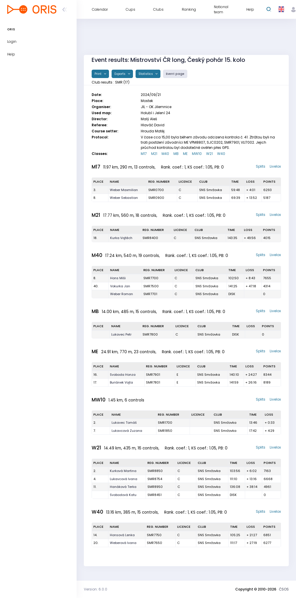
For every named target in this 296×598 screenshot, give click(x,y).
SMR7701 (150, 294)
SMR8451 (154, 495)
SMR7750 (154, 535)
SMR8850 (155, 471)
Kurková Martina (123, 471)
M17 (144, 153)
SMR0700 (156, 190)
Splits (260, 166)
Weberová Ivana (123, 542)
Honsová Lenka (122, 535)
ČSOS (284, 589)
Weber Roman (121, 294)
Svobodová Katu (123, 495)
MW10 (197, 153)
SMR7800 (150, 334)
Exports (120, 74)
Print (98, 74)
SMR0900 (156, 197)
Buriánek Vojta (121, 382)
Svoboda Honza (123, 374)
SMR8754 (154, 479)
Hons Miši (118, 278)
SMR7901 (153, 374)
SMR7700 (150, 278)
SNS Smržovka (210, 190)
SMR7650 (154, 542)
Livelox (275, 166)
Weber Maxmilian (124, 190)
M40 (165, 153)
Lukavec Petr (121, 334)
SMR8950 (155, 486)
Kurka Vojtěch (121, 238)
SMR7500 (151, 286)
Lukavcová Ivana (123, 479)
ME (185, 153)
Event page (175, 74)
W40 (221, 153)
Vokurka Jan (120, 286)
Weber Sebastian (124, 197)
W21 (209, 153)
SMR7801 (153, 382)
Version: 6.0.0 (95, 589)
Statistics (146, 74)
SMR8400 (150, 238)
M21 (154, 153)
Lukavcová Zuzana (127, 430)
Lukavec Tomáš (124, 422)
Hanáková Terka (123, 486)
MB (176, 153)
